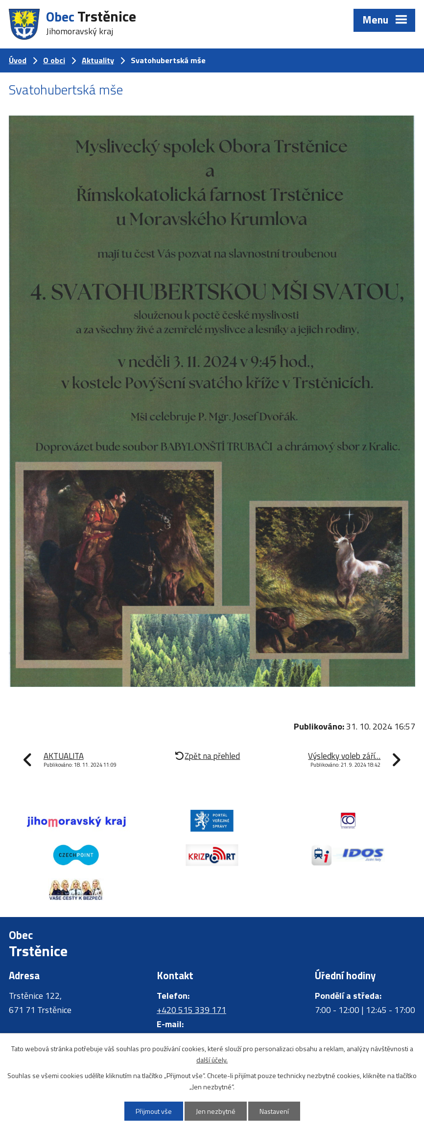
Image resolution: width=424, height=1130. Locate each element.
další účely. (212, 1060)
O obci (54, 60)
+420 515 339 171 (191, 1009)
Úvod (17, 60)
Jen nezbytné (216, 1111)
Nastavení (274, 1111)
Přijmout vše (154, 1111)
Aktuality (98, 60)
